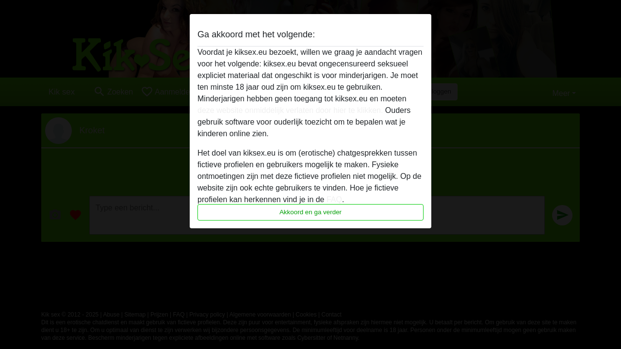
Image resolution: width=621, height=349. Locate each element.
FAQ (334, 199)
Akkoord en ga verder (310, 212)
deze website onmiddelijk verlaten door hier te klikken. (290, 110)
